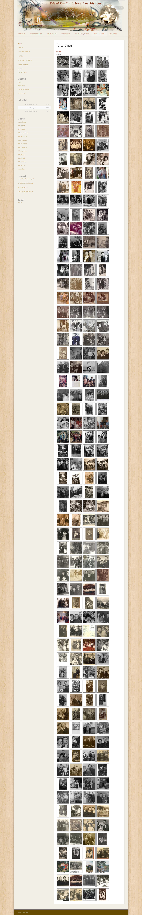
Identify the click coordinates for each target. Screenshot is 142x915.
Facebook (118, 8)
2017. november (22, 140)
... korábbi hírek (22, 72)
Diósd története (36, 34)
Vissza (58, 52)
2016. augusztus (22, 151)
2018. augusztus (22, 136)
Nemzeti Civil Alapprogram (25, 191)
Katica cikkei (65, 34)
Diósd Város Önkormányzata (26, 179)
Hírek (20, 43)
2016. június (21, 154)
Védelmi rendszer (23, 65)
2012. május (21, 169)
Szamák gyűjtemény (82, 34)
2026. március (22, 122)
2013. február (22, 165)
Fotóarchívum (99, 34)
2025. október (22, 129)
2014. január (21, 158)
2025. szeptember (23, 133)
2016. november (22, 147)
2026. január (21, 126)
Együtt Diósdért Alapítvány (25, 183)
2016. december (22, 144)
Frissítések (21, 56)
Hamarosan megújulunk (25, 60)
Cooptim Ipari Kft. (23, 187)
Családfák (113, 34)
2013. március (22, 162)
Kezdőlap (21, 34)
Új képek (20, 69)
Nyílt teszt (20, 47)
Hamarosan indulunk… (24, 51)
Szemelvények (51, 34)
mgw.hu (20, 202)
